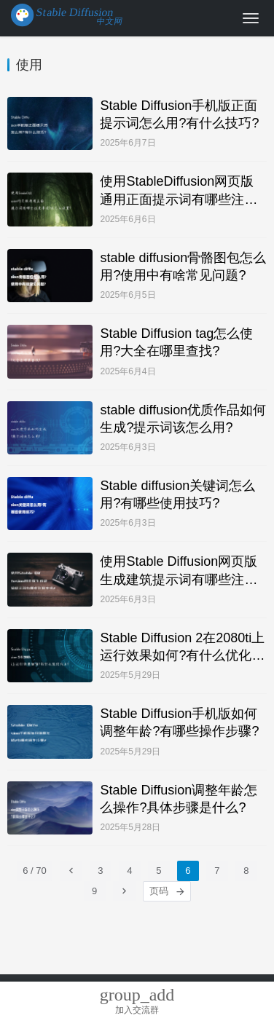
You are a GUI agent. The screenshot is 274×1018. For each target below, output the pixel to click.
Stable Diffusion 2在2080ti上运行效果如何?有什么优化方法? (182, 647)
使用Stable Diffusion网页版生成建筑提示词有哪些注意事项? (178, 571)
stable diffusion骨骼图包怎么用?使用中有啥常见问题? (183, 266)
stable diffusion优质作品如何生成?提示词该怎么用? (183, 419)
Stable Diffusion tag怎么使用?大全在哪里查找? (176, 342)
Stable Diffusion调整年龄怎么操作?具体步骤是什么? (178, 799)
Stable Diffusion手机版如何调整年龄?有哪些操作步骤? (179, 722)
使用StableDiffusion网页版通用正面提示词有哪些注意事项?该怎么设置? (178, 191)
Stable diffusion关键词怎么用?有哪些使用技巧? (177, 494)
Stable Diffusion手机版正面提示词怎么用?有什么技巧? (179, 114)
